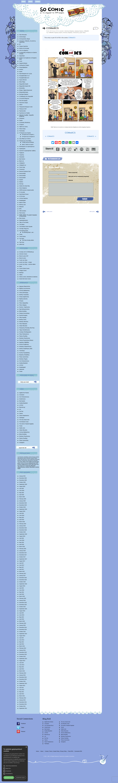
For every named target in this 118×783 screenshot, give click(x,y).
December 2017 (23, 552)
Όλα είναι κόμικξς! (23, 100)
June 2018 (21, 540)
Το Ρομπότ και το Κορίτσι (25, 133)
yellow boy (21, 244)
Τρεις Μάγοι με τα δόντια (25, 138)
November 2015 (23, 604)
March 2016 (22, 596)
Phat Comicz (22, 213)
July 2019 (21, 513)
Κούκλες (21, 69)
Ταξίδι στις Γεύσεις (23, 126)
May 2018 (21, 542)
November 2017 (23, 554)
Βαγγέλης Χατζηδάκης (24, 354)
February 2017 (22, 573)
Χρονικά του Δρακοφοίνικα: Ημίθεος (27, 150)
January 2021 (22, 476)
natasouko (21, 369)
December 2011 (23, 702)
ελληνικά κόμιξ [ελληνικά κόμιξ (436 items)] (35, 461)
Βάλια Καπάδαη (23, 311)
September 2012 (23, 683)
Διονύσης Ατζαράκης (69, 31)
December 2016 (23, 577)
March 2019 (22, 521)
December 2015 (23, 602)
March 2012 (22, 695)
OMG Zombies (22, 210)
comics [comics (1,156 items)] (37, 467)
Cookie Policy (56, 751)
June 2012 (21, 689)
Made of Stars (22, 202)
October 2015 (22, 606)
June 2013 (21, 664)
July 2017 (21, 563)
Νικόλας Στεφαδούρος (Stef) (25, 348)
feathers (21, 181)
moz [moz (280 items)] (18, 456)
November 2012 (23, 679)
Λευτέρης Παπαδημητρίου (25, 332)
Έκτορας (21, 300)
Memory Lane (22, 204)
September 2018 (23, 534)
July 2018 (21, 538)
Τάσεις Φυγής (22, 128)
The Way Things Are (24, 228)
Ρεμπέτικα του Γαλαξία (24, 113)
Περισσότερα (16, 762)
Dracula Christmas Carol (25, 171)
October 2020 (22, 482)
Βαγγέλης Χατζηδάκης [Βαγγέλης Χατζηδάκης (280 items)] (24, 456)
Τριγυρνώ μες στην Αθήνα (25, 140)
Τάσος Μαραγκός (23, 323)
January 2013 (22, 675)
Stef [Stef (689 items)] (32, 464)
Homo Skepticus (23, 188)
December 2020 (23, 478)
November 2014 (23, 629)
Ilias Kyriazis (22, 401)
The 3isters (21, 224)
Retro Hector (22, 218)
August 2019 (22, 511)
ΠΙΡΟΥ (21, 104)
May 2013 (21, 666)
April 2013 (21, 669)
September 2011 (23, 708)
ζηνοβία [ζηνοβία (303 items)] (32, 458)
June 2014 (21, 640)
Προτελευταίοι (22, 111)
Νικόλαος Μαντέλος (23, 321)
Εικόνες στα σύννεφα (24, 48)
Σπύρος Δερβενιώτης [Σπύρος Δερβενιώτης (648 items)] (23, 464)
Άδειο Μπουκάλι (23, 34)
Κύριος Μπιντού (23, 79)
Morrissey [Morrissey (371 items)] (37, 459)
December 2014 (23, 627)
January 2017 (22, 575)
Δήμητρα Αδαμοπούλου (24, 286)
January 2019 (22, 525)
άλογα (84, 32)
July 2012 (21, 687)
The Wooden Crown (24, 421)
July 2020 (21, 488)
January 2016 (22, 600)
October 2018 (22, 532)
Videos (20, 274)
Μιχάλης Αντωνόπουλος (24, 288)
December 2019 (23, 503)
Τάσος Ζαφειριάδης (23, 303)
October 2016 (22, 581)
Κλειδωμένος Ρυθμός (24, 65)
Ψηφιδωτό (21, 152)
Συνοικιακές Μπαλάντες (24, 122)
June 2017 (21, 565)
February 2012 (22, 698)
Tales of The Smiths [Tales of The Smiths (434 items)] (27, 461)
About (30, 1)
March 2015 (22, 621)
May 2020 (21, 492)
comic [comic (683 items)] (29, 464)
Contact (38, 1)
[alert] (15, 763)
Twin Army (21, 242)
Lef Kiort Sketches (23, 198)
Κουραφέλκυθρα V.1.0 (24, 75)
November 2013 (23, 654)
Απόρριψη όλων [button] (20, 777)
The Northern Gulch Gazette (25, 226)
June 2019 (21, 515)
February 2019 (22, 523)
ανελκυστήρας (22, 36)
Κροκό (20, 71)
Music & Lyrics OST (23, 256)
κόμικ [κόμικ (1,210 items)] (19, 468)
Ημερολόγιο (22, 55)
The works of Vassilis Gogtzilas (26, 423)
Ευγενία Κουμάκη (23, 315)
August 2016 (22, 586)
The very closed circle (24, 419)
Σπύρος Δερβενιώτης (24, 296)
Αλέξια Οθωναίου (23, 325)
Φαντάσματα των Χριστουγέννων (26, 146)
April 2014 (21, 644)
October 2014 (22, 631)
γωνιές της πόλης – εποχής (25, 262)
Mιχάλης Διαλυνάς (23, 298)
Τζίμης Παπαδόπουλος (24, 330)
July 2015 (21, 613)
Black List (21, 161)
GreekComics (22, 399)
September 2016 (23, 584)
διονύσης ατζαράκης (67, 32)
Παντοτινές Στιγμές (23, 102)
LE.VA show (22, 196)
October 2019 (22, 507)
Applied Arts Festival (24, 392)
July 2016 (21, 588)
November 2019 (23, 505)
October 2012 (22, 681)
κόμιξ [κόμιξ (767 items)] (21, 465)
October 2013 (22, 656)
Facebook (23, 723)
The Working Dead (23, 230)
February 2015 (22, 623)
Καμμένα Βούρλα (23, 63)
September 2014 (23, 633)
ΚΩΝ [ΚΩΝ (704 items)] (35, 464)
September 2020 (23, 484)
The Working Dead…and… (28, 232)
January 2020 (22, 501)
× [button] (26, 747)
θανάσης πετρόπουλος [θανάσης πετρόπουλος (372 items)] (23, 460)
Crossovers (22, 169)
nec (20, 409)
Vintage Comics (23, 270)
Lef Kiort (21, 365)
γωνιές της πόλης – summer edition (27, 264)
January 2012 (22, 700)
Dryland (21, 179)
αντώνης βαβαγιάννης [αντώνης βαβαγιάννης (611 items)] (29, 463)
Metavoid (21, 206)
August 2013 (22, 660)
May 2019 (21, 517)
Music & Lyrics (22, 258)
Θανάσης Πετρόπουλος (24, 338)
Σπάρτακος (21, 118)
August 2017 (22, 561)
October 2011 (22, 706)
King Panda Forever (24, 194)
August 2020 (22, 486)
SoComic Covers (23, 254)
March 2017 (22, 571)
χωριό (80, 32)
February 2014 (22, 648)
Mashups (21, 272)
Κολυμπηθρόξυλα (23, 67)
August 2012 (22, 685)
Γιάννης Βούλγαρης (23, 292)
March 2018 (22, 546)
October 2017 (22, 557)
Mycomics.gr (22, 407)
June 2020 (21, 490)
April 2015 (21, 619)
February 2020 (22, 498)
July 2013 (21, 662)
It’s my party (22, 192)
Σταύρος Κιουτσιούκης (24, 313)
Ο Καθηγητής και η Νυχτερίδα (26, 96)
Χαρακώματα (22, 148)
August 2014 (22, 635)
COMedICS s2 (22, 165)
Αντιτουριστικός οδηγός (24, 38)
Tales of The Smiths (23, 222)
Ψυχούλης (21, 154)
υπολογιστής (76, 32)
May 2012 (21, 691)
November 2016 (23, 579)
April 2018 (21, 544)
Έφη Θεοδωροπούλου (24, 309)
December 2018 (23, 528)
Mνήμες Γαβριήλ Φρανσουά (25, 90)
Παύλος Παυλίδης (23, 336)
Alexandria (21, 157)
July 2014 (21, 637)
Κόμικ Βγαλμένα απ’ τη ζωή (25, 73)
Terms (50, 751)
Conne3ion (72, 756)
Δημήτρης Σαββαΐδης (24, 342)
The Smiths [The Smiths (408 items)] (20, 461)
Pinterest (23, 731)
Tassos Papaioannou (24, 415)
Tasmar (21, 413)
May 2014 (21, 642)
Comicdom (21, 394)
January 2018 (22, 550)
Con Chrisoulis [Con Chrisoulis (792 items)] (26, 465)
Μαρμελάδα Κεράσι (23, 84)
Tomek (20, 234)
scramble (66, 756)
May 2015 (21, 617)
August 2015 (22, 610)
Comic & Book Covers (24, 268)
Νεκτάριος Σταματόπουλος (25, 346)
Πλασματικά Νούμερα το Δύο (26, 106)
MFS (20, 208)
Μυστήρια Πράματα (23, 94)
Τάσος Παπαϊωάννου (24, 334)
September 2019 (23, 509)
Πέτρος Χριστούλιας (23, 356)
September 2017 (23, 559)
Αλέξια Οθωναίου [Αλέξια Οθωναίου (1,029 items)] (30, 467)
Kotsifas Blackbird (23, 363)
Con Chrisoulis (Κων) (24, 361)
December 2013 (23, 652)
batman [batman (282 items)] (30, 456)
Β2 (20, 44)
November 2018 (23, 530)
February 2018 (22, 548)
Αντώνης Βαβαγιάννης (24, 290)
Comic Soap (22, 167)
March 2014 (22, 646)
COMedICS (22, 163)
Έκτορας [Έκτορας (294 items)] (34, 456)
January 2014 (22, 650)
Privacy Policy (63, 751)
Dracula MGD (22, 175)
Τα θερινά (21, 124)
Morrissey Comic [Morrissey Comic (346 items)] (26, 459)
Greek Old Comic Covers (25, 278)
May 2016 (21, 592)
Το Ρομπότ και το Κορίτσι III (28, 136)
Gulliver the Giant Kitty (24, 186)
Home (23, 1)
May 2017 (21, 567)
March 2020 (22, 496)
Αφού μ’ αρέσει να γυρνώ (28, 144)
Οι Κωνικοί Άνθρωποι (24, 98)
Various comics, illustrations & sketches (28, 276)
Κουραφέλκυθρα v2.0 (24, 77)
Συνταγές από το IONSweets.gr (26, 252)
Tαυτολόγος (22, 350)
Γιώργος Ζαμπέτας (23, 46)
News (20, 266)
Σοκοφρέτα (21, 442)
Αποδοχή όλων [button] (9, 777)
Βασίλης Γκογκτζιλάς (24, 294)
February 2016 (22, 598)
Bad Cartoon (22, 159)
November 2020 (23, 480)
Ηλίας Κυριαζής (22, 317)
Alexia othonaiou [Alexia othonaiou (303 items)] (26, 458)
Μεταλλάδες (22, 88)
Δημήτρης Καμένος (79, 31)
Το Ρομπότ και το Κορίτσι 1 (28, 134)
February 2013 (22, 673)
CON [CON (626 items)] (36, 463)
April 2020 (21, 494)
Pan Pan (21, 411)
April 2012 (21, 693)
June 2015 (21, 615)
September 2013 (23, 658)
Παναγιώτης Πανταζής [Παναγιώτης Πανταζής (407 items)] (33, 460)
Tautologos (21, 417)
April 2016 (21, 594)
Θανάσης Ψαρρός (23, 359)
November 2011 (23, 704)
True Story (21, 238)
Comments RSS (78, 751)
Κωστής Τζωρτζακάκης (24, 352)
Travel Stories (22, 236)
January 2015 (22, 625)
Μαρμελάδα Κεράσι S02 (24, 86)
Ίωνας (20, 61)
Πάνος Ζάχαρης (23, 305)
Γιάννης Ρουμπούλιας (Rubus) (26, 340)
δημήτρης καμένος (58, 32)
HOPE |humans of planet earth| (26, 190)
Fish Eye (21, 183)
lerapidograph (22, 200)
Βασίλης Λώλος (22, 319)
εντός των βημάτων (23, 50)
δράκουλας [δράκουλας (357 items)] (32, 459)
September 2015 (23, 608)
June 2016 (21, 590)
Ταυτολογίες (22, 130)
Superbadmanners (23, 220)
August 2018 (22, 536)
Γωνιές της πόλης (23, 260)
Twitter (22, 727)
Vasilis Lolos (22, 428)
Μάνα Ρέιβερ (22, 82)
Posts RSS (70, 751)
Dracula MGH (22, 177)
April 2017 (21, 569)
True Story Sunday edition (28, 240)
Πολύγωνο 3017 (23, 108)
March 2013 (22, 671)
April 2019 (21, 519)
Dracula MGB (22, 173)
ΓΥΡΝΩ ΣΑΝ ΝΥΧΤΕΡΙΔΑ (28, 142)
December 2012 (23, 677)
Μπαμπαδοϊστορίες (23, 92)
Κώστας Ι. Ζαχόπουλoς (24, 307)
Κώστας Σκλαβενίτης (24, 344)
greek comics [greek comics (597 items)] (21, 463)
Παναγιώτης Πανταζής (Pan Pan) (26, 327)
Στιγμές (21, 120)
